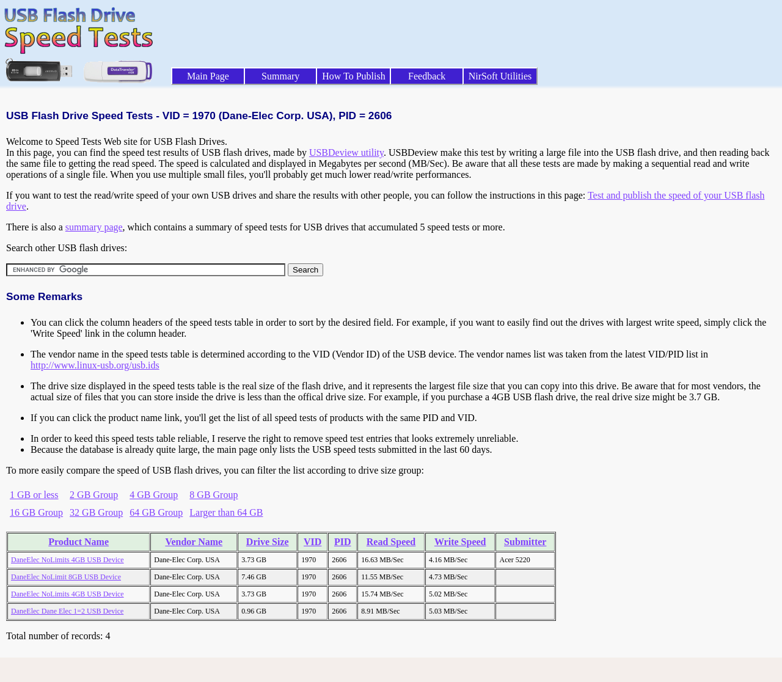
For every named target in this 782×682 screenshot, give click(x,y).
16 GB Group (36, 512)
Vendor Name (193, 542)
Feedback (426, 76)
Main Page (208, 76)
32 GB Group (96, 512)
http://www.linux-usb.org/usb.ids (95, 365)
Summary (280, 76)
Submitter (525, 542)
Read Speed (391, 542)
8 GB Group (213, 495)
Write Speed (460, 542)
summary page (94, 227)
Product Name (78, 542)
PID (342, 542)
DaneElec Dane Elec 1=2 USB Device (67, 611)
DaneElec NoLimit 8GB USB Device (66, 577)
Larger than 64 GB (226, 512)
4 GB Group (154, 495)
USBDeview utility (346, 152)
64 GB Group (156, 512)
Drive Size (267, 542)
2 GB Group (94, 495)
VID (312, 542)
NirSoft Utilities (500, 76)
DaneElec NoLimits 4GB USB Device (67, 560)
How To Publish (354, 76)
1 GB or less (34, 495)
